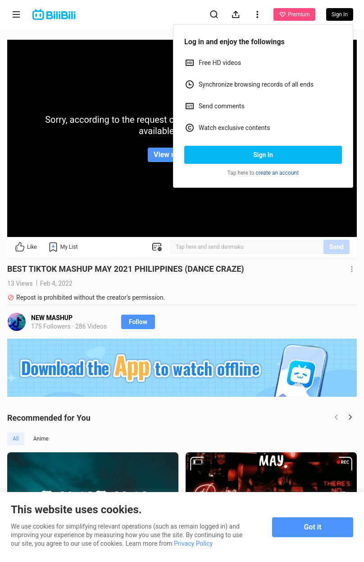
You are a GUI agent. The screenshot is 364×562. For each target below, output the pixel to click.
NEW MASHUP (52, 317)
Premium (294, 14)
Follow (138, 321)
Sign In (263, 154)
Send (336, 247)
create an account (277, 173)
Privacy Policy (193, 543)
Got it (313, 527)
